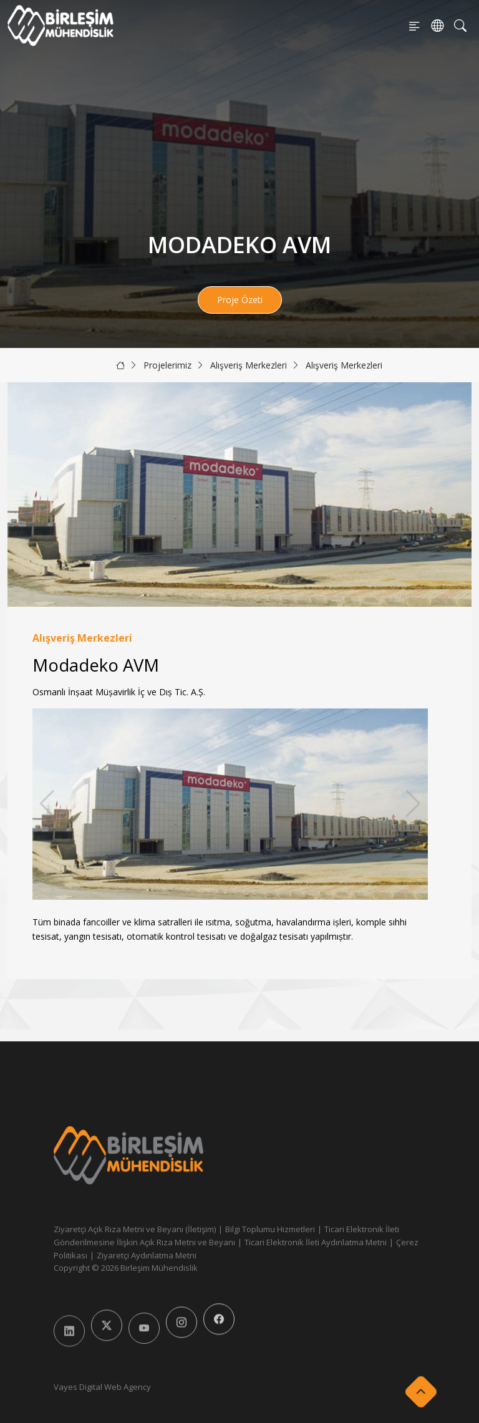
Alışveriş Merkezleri (248, 365)
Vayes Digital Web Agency (102, 1386)
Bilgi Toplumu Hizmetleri (270, 1229)
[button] (413, 804)
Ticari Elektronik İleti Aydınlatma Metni (315, 1242)
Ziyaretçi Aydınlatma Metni (146, 1255)
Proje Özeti (240, 300)
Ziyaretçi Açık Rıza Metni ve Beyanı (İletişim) (135, 1229)
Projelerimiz (167, 365)
